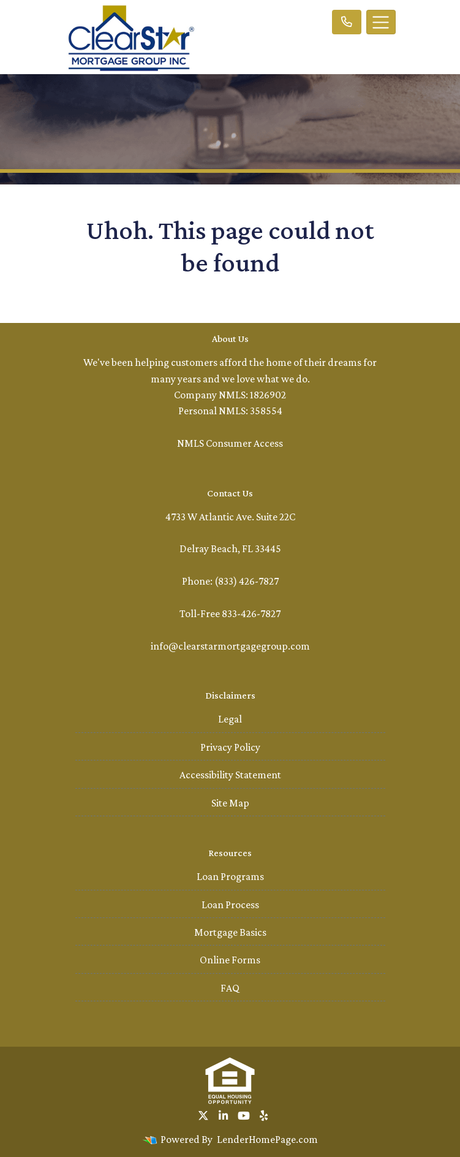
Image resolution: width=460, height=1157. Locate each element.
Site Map (230, 803)
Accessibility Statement (230, 774)
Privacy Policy (230, 747)
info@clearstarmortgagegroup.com (230, 646)
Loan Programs (230, 876)
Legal (230, 719)
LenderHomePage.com (267, 1139)
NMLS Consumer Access (230, 443)
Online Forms (230, 960)
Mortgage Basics (230, 932)
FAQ (230, 988)
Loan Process (230, 904)
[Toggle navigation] (381, 22)
